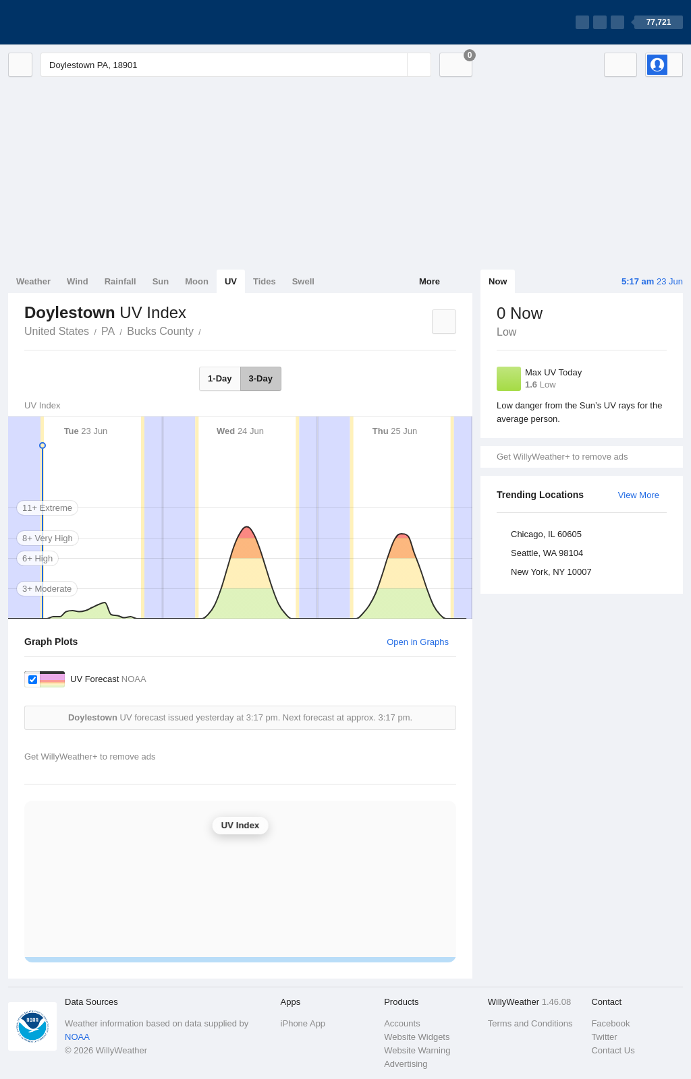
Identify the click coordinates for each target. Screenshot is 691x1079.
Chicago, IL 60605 (546, 534)
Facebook (610, 1023)
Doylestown (208, 330)
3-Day (261, 378)
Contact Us (612, 1050)
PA (108, 331)
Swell (303, 281)
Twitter (604, 1037)
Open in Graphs (418, 642)
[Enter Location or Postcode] (235, 65)
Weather (33, 281)
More (429, 281)
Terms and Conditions (530, 1023)
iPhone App (303, 1023)
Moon (197, 281)
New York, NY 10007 (551, 572)
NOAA (77, 1037)
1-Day (219, 378)
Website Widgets (416, 1037)
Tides (264, 281)
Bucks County (160, 331)
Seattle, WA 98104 (547, 553)
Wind (77, 281)
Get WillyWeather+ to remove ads (562, 457)
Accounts (402, 1023)
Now (498, 281)
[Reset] (395, 64)
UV (231, 281)
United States (56, 331)
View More (638, 495)
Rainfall (120, 281)
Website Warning (417, 1050)
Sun (161, 281)
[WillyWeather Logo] (71, 22)
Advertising (405, 1064)
